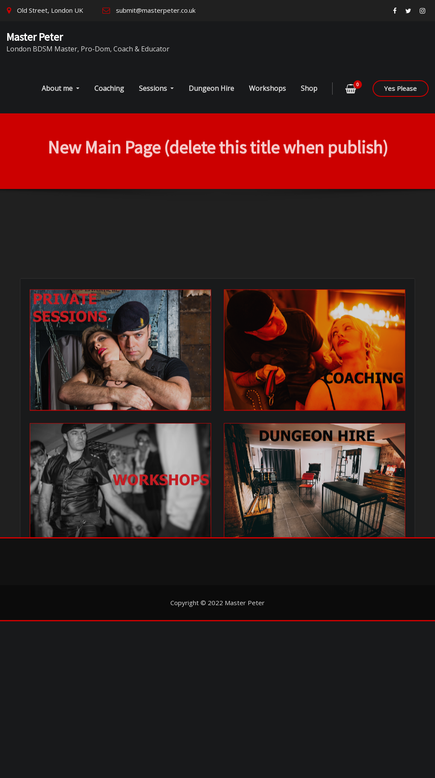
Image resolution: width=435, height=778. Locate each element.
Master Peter (34, 37)
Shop (309, 88)
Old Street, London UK (50, 10)
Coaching (109, 88)
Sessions (156, 88)
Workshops (267, 88)
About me (60, 88)
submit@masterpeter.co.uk (155, 10)
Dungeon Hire (211, 88)
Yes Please (400, 88)
